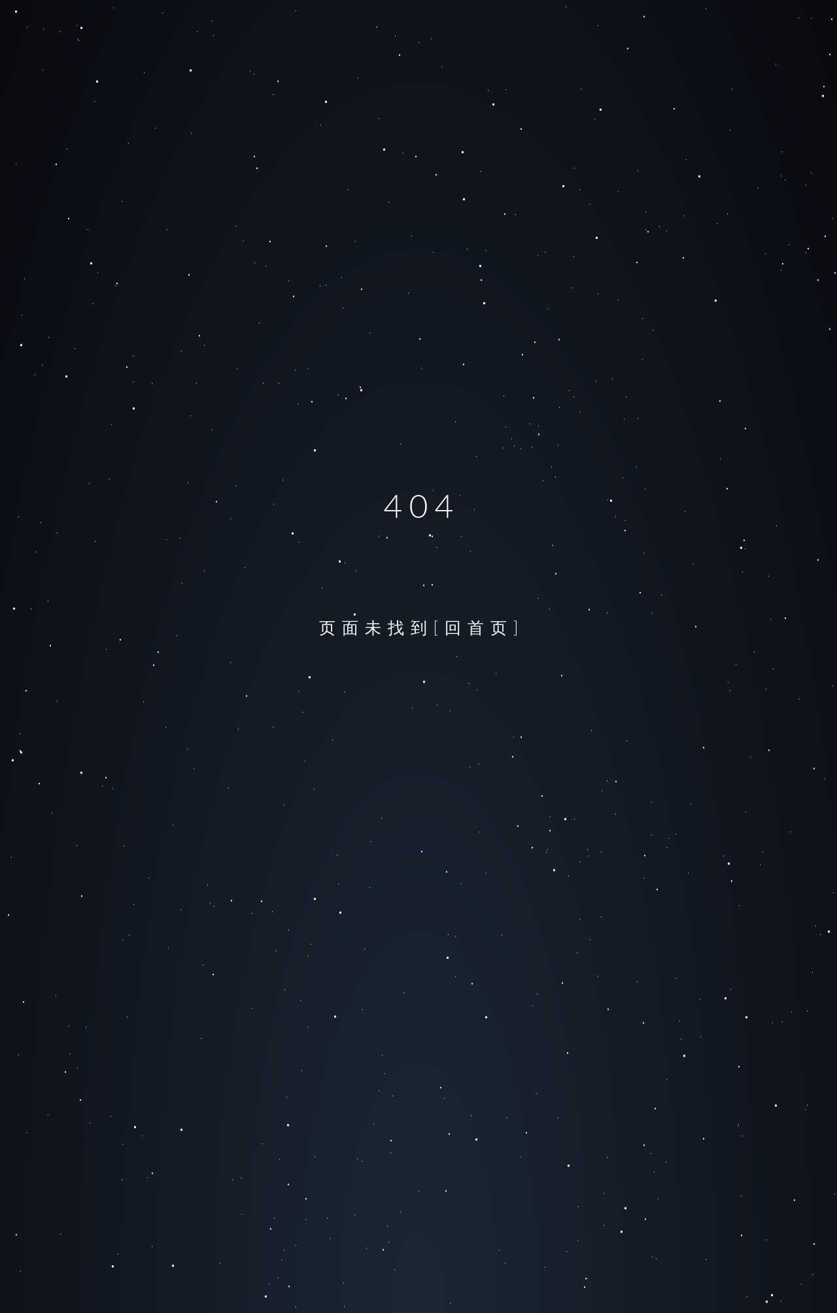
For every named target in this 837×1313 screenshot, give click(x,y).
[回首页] (479, 627)
